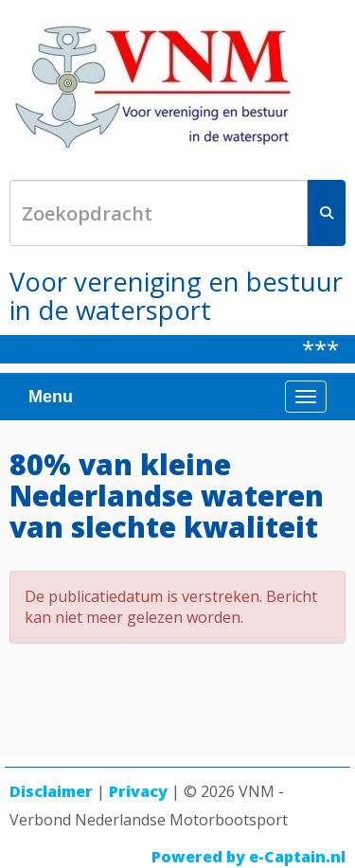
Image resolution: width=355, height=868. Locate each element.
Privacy (138, 791)
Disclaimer (51, 791)
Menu (50, 396)
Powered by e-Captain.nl (248, 856)
